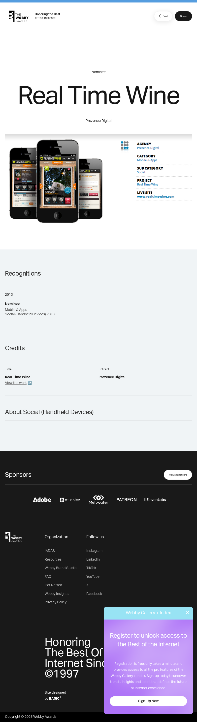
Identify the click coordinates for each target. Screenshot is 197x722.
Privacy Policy (55, 602)
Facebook (94, 594)
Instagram (94, 551)
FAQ (48, 576)
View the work (16, 383)
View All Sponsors (178, 475)
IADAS (50, 551)
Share (183, 16)
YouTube (92, 576)
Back (162, 15)
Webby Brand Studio (60, 568)
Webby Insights (56, 594)
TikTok (91, 568)
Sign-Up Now (148, 701)
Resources (53, 559)
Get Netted (53, 585)
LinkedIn (93, 559)
